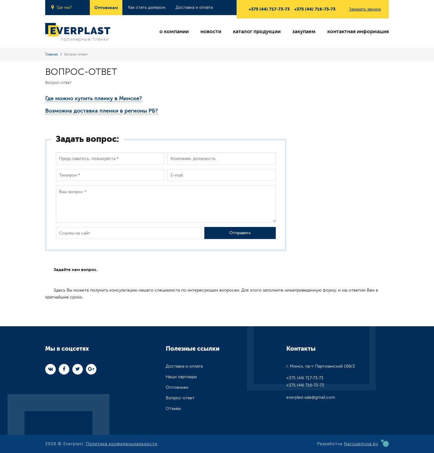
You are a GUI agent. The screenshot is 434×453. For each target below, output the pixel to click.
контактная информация (358, 31)
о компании (174, 31)
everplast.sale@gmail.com (310, 397)
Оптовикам (106, 7)
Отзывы (173, 408)
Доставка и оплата (194, 7)
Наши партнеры (181, 377)
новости (210, 31)
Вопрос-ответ (180, 398)
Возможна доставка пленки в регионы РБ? (101, 111)
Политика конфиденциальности (121, 444)
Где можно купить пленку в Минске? (93, 98)
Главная (51, 54)
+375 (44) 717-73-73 (269, 9)
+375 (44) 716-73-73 (314, 9)
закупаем (304, 31)
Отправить (240, 233)
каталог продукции (257, 31)
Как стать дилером (146, 7)
